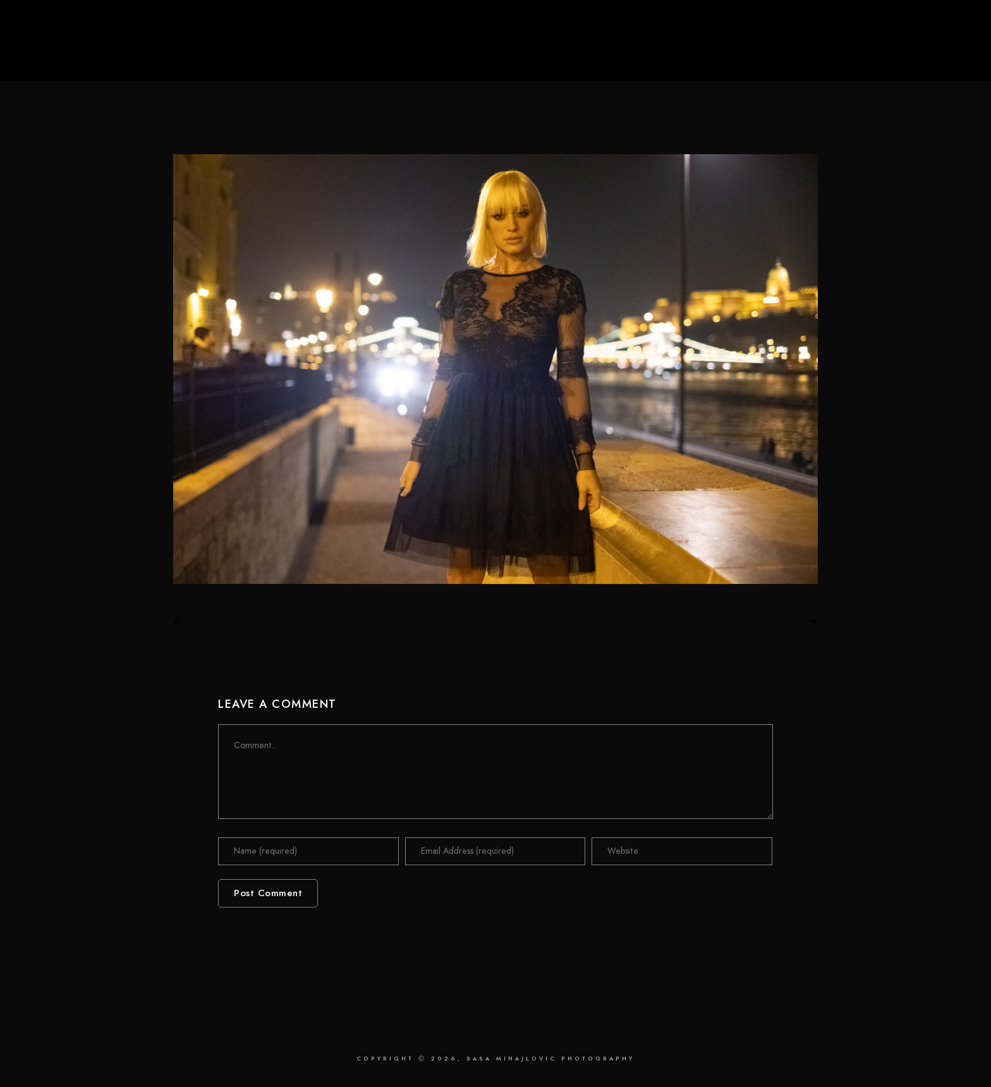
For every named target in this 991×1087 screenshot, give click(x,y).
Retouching (793, 52)
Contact (926, 52)
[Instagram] (933, 26)
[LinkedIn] (921, 26)
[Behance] (946, 26)
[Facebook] (908, 26)
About (864, 52)
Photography (706, 52)
